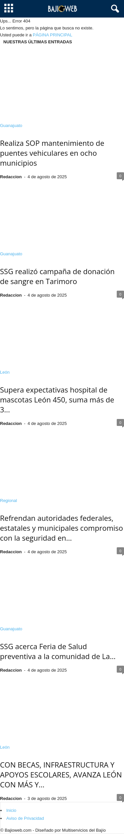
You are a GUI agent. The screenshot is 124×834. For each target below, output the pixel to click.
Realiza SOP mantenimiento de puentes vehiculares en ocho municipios (52, 153)
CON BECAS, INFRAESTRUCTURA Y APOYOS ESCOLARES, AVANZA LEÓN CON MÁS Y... (61, 774)
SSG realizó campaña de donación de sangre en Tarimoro (57, 276)
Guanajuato (11, 125)
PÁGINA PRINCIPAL (52, 34)
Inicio (11, 810)
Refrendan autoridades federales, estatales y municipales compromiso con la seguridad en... (61, 528)
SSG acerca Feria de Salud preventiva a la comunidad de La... (58, 651)
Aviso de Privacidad (25, 818)
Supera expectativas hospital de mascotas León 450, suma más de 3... (57, 399)
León (5, 372)
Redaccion (11, 176)
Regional (8, 500)
